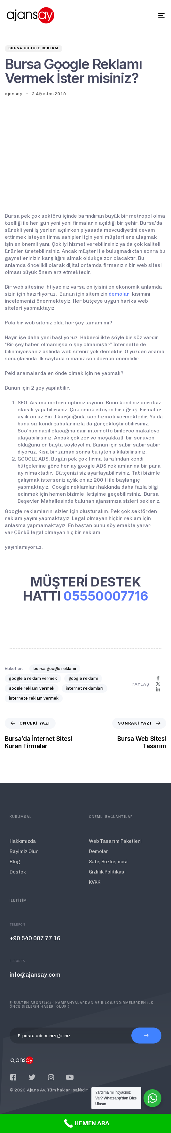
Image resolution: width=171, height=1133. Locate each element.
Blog (15, 862)
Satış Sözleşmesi (108, 862)
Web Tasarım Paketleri (115, 841)
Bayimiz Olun (24, 851)
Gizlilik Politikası (107, 872)
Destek (18, 872)
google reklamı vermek (31, 688)
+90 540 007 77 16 (35, 938)
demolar (119, 294)
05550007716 (105, 596)
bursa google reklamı (55, 668)
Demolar (99, 851)
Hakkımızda (23, 841)
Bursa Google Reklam (33, 48)
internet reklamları (84, 688)
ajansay (13, 94)
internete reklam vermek (33, 698)
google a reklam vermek (33, 678)
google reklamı (83, 678)
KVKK (94, 882)
